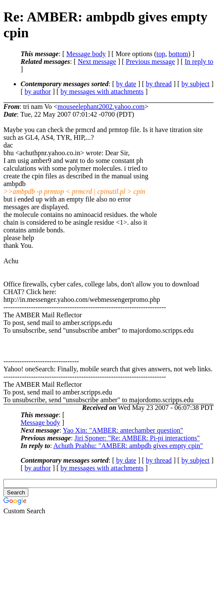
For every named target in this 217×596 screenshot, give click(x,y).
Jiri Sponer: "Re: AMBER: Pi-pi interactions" (137, 438)
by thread (159, 83)
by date (126, 83)
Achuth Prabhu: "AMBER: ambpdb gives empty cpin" (128, 445)
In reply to (199, 61)
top (160, 53)
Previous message (150, 61)
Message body (86, 53)
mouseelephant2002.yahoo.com (101, 106)
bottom (178, 53)
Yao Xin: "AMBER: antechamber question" (123, 430)
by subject (195, 83)
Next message (97, 61)
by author (37, 91)
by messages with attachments (102, 91)
